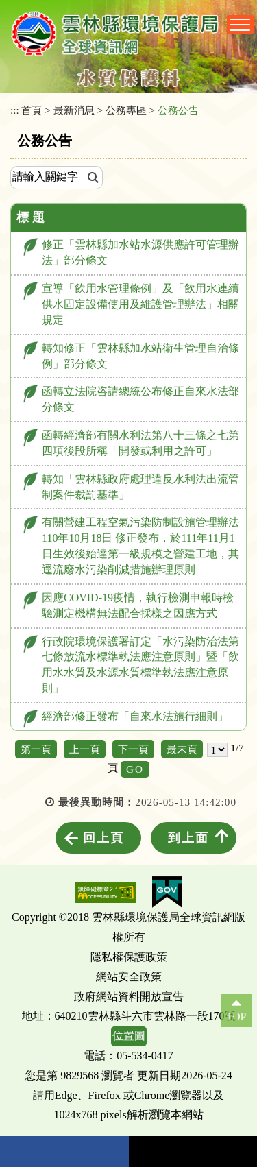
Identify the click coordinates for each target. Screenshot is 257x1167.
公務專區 (126, 110)
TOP (236, 1016)
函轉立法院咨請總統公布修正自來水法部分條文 (140, 399)
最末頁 (182, 749)
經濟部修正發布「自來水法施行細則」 (135, 716)
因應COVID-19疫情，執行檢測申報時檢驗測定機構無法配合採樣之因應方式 (138, 605)
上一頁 (84, 749)
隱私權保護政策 (128, 957)
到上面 (188, 838)
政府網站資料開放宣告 (129, 996)
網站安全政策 (129, 977)
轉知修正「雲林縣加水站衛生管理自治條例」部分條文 (140, 356)
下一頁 (133, 749)
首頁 (31, 110)
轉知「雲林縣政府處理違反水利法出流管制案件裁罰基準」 (140, 487)
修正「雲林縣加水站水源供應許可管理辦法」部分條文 (140, 252)
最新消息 (74, 110)
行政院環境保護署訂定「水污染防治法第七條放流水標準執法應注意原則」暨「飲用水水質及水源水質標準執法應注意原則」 (140, 665)
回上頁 (103, 838)
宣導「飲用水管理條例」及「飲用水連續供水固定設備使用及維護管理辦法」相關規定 (140, 304)
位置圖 (128, 1036)
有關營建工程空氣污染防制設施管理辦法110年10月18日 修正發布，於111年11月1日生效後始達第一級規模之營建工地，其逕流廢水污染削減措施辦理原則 (140, 545)
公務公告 (178, 110)
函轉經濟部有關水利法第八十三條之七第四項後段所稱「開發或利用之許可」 (140, 443)
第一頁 (36, 749)
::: (14, 110)
